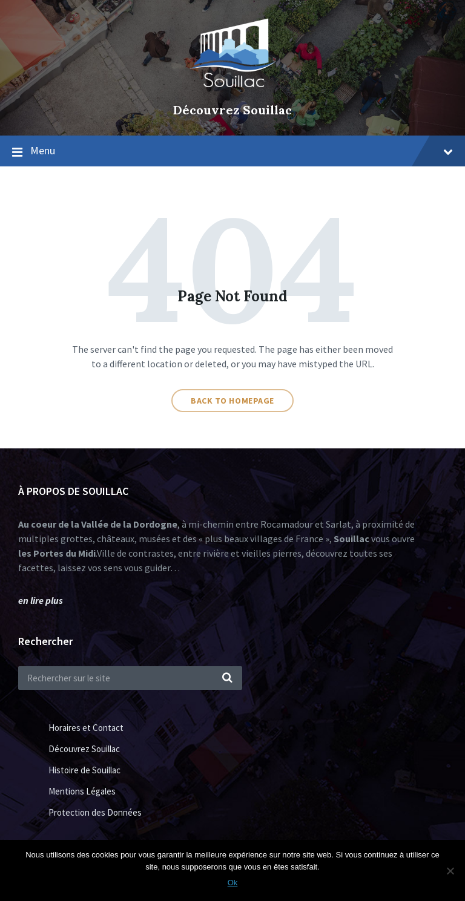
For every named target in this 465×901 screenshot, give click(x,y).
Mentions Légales (82, 791)
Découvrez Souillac (232, 109)
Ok (233, 882)
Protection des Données (95, 812)
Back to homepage (232, 400)
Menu (241, 150)
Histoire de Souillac (84, 770)
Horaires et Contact (86, 727)
